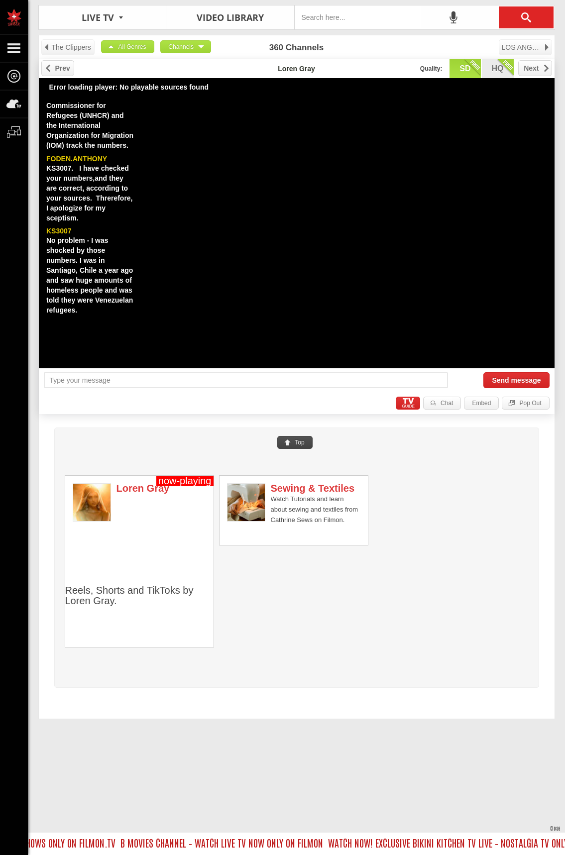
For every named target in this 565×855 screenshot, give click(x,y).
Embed (481, 403)
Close (555, 828)
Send (516, 380)
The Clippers (67, 47)
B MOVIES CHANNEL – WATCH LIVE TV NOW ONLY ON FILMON (224, 842)
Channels (181, 46)
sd (469, 67)
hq (503, 67)
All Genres (132, 46)
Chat (447, 403)
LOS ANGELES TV (527, 47)
